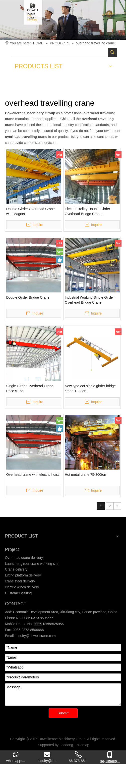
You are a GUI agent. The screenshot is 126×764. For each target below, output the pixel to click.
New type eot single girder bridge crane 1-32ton (90, 388)
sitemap (83, 745)
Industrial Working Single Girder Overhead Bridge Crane (89, 299)
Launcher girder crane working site (32, 564)
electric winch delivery (22, 587)
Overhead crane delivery (24, 558)
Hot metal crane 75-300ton (85, 475)
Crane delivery (16, 569)
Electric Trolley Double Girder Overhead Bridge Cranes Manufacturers (87, 211)
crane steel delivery (20, 581)
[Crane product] (63, 20)
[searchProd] (59, 52)
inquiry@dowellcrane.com (35, 636)
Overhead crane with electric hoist (32, 475)
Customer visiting (18, 593)
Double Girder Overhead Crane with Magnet (30, 211)
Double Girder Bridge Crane (28, 297)
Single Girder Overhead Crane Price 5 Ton (29, 388)
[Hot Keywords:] (112, 52)
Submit (63, 713)
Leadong (66, 745)
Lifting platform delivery (23, 575)
